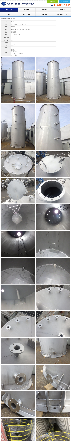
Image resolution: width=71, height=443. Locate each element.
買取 (9, 14)
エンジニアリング (62, 14)
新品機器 (62, 9)
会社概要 (52, 1)
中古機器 (26, 9)
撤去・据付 (44, 14)
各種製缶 (44, 9)
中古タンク (9, 9)
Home (2, 18)
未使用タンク (8, 18)
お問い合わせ (64, 1)
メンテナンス (26, 14)
